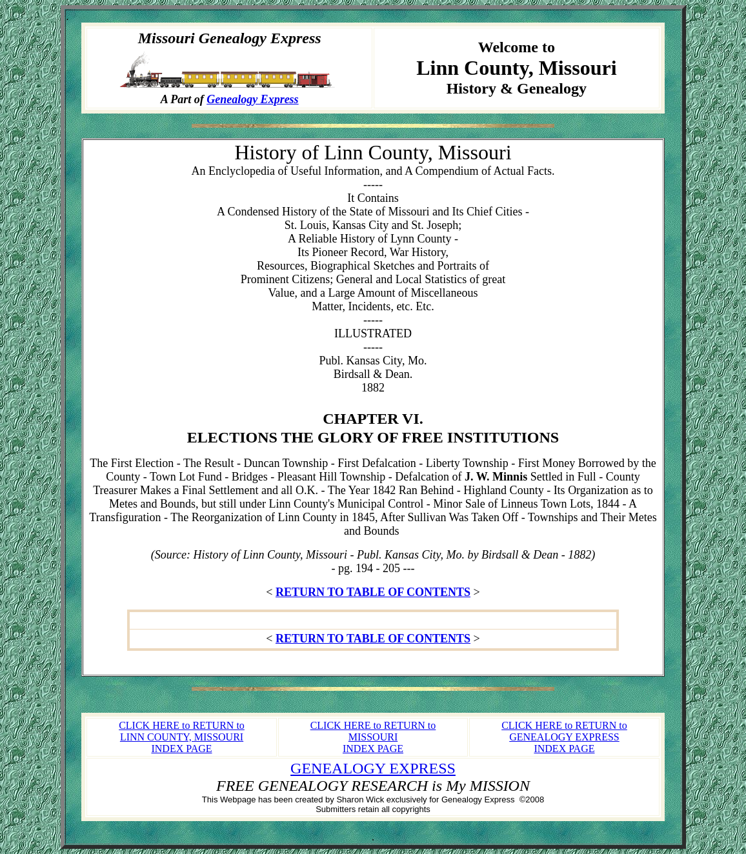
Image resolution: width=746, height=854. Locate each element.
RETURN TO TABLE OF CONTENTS (373, 592)
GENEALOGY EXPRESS (373, 768)
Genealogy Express (253, 99)
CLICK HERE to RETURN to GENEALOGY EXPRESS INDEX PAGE (564, 737)
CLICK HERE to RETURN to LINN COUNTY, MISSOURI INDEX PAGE (182, 737)
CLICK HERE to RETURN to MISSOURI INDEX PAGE (373, 737)
